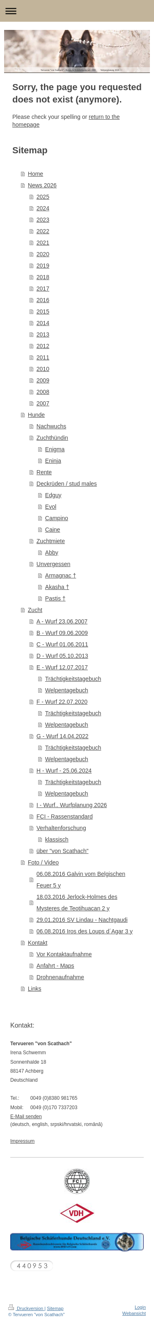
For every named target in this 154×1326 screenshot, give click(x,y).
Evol (50, 506)
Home (35, 174)
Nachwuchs (51, 426)
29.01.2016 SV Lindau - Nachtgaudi (82, 920)
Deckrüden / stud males (67, 483)
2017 (43, 288)
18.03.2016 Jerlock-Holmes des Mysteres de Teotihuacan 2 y (77, 903)
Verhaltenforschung (61, 828)
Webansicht (134, 1313)
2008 (43, 392)
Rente (44, 472)
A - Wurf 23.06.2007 (62, 621)
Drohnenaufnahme (60, 977)
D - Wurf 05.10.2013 (62, 656)
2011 (43, 357)
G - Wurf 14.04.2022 (63, 736)
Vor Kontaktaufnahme (64, 954)
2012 (43, 346)
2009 (43, 380)
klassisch (57, 839)
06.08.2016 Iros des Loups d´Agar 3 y (85, 931)
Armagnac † (60, 575)
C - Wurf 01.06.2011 (62, 644)
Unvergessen (54, 564)
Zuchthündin (52, 437)
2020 (43, 254)
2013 (43, 334)
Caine (52, 529)
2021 (43, 242)
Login (140, 1307)
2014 (43, 323)
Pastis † (55, 598)
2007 (43, 403)
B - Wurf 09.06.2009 (62, 633)
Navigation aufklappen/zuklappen (77, 11)
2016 (43, 300)
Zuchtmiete (51, 541)
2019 (43, 265)
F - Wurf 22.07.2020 (62, 701)
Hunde (36, 415)
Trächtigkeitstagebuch (73, 679)
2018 (43, 277)
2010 (43, 369)
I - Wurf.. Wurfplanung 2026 (72, 805)
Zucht (35, 610)
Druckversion (26, 1308)
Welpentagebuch (66, 690)
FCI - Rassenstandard (65, 816)
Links (34, 988)
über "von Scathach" (63, 851)
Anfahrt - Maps (55, 965)
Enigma (54, 449)
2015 (43, 311)
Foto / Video (43, 862)
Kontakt (37, 942)
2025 (43, 196)
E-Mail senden (26, 1116)
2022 (43, 231)
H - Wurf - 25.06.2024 (64, 770)
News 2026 (42, 185)
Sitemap (55, 1308)
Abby (51, 552)
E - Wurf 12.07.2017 (62, 667)
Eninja (53, 460)
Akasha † (57, 587)
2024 (43, 208)
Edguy (53, 495)
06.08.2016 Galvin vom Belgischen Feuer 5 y (81, 880)
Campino (56, 518)
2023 (43, 219)
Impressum (22, 1141)
